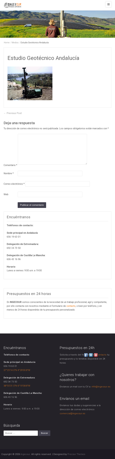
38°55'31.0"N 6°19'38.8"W (17, 385)
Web (6, 194)
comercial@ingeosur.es (72, 413)
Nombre (9, 173)
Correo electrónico (14, 183)
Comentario (10, 165)
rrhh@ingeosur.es (101, 386)
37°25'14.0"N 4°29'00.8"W (17, 370)
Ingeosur (25, 454)
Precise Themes (76, 454)
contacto (70, 306)
